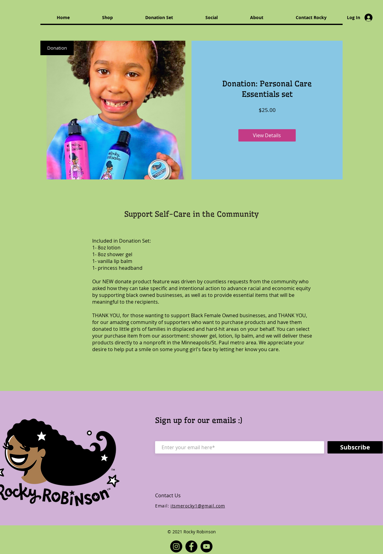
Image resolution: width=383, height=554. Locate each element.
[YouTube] (206, 546)
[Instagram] (176, 546)
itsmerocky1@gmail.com (198, 506)
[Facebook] (191, 546)
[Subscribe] (355, 447)
